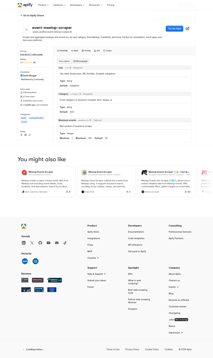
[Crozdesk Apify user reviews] (51, 283)
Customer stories (177, 300)
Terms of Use (113, 343)
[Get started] (186, 5)
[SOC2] (35, 255)
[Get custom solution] (157, 5)
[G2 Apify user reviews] (26, 283)
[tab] (62, 50)
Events (174, 280)
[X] (32, 236)
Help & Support (96, 267)
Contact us (174, 274)
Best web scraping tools (137, 285)
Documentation (136, 225)
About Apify (175, 267)
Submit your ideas (96, 274)
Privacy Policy (132, 343)
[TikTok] (65, 236)
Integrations (93, 232)
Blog (171, 287)
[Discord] (56, 236)
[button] (98, 219)
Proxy (90, 238)
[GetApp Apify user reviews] (24, 274)
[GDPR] (24, 255)
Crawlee (93, 251)
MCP (89, 245)
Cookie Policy (152, 343)
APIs (130, 267)
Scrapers (132, 302)
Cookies (169, 343)
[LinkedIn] (23, 236)
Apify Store (93, 225)
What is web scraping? (134, 275)
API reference (135, 238)
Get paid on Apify (137, 245)
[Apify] (25, 5)
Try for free (174, 28)
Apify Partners (176, 232)
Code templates (136, 232)
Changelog (174, 307)
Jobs (178, 313)
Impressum (176, 326)
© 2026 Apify (185, 343)
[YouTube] (48, 236)
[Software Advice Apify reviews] (38, 274)
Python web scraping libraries (139, 294)
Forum (90, 280)
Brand (172, 320)
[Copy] (52, 31)
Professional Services (180, 225)
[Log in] (172, 5)
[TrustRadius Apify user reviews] (39, 283)
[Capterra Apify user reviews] (54, 274)
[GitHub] (40, 236)
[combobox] (187, 29)
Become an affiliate (179, 293)
